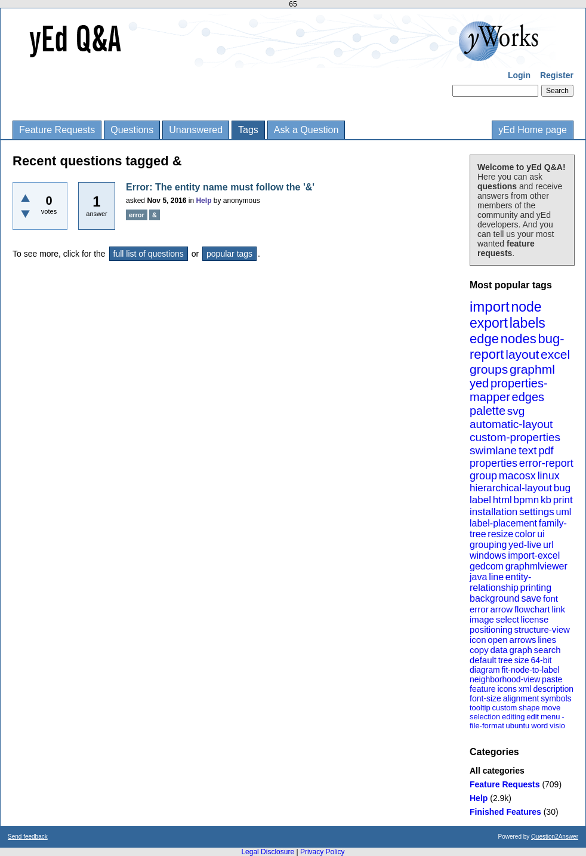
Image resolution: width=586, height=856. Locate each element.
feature (483, 689)
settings (536, 512)
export (489, 323)
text (528, 450)
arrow (501, 609)
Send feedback (28, 836)
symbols (556, 698)
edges (528, 397)
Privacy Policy (322, 852)
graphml (532, 369)
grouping (488, 545)
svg (516, 411)
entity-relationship (500, 582)
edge (484, 338)
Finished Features (505, 812)
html (502, 500)
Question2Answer (554, 836)
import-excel (534, 555)
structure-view (542, 629)
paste (552, 679)
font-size (485, 698)
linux (549, 476)
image (482, 619)
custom (504, 707)
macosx (517, 476)
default (483, 660)
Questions (131, 130)
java (478, 577)
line (496, 577)
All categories (497, 770)
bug (562, 488)
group (483, 476)
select (507, 619)
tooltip (480, 707)
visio (557, 725)
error (479, 609)
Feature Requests (57, 130)
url (548, 545)
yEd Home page (532, 130)
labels (527, 323)
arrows (522, 640)
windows (488, 555)
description (553, 689)
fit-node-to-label (530, 670)
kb (546, 500)
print (563, 500)
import (490, 306)
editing (513, 716)
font (550, 598)
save (531, 598)
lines (547, 640)
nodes (518, 338)
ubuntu (518, 725)
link (559, 609)
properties (493, 463)
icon (478, 640)
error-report (546, 463)
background (495, 598)
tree (505, 660)
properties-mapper (509, 390)
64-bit (541, 660)
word (539, 725)
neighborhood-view (505, 679)
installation (493, 512)
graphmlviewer (536, 566)
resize (500, 534)
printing (535, 588)
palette (487, 410)
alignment (521, 698)
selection (485, 716)
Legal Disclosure (267, 852)
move (550, 707)
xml (525, 689)
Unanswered (196, 130)
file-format (487, 725)
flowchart (532, 609)
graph (520, 650)
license (535, 619)
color (525, 534)
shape (529, 707)
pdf (545, 451)
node (526, 307)
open (497, 640)
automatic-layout (511, 424)
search (547, 650)
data (498, 650)
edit (532, 716)
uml (563, 512)
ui (540, 534)
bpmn (526, 500)
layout (522, 354)
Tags (248, 130)
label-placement (503, 523)
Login (519, 75)
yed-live (524, 545)
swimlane (493, 450)
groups (489, 369)
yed (479, 383)
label (480, 500)
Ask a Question (306, 130)
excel (555, 354)
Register (556, 75)
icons (507, 689)
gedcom (487, 566)
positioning (491, 629)
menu (550, 716)
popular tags (229, 253)
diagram (485, 670)
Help (479, 798)
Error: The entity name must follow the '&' (220, 187)
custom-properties (515, 437)
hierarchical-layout (511, 488)
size (521, 660)
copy (479, 650)
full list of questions (148, 253)
